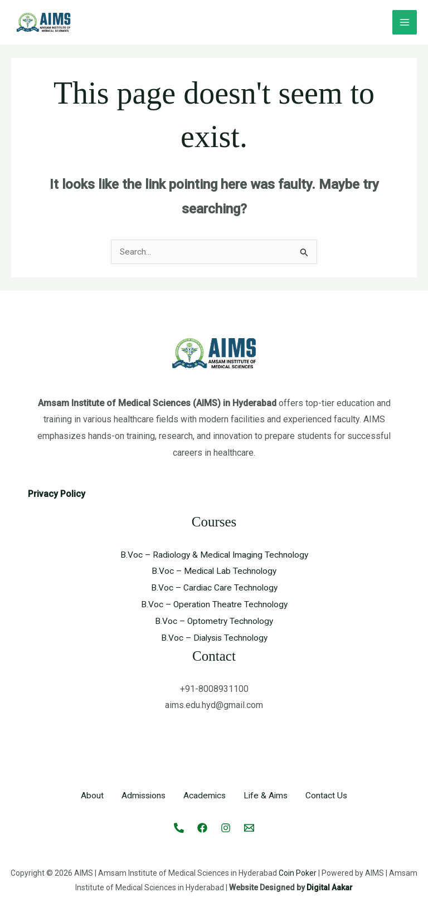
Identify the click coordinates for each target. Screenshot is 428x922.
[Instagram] (226, 827)
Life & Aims (267, 796)
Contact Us (329, 796)
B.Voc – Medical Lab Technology (214, 571)
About (89, 796)
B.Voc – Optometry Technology (214, 621)
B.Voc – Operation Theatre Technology (214, 604)
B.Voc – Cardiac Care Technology (214, 588)
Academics (205, 796)
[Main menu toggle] (404, 22)
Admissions (142, 796)
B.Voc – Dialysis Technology (214, 637)
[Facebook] (202, 827)
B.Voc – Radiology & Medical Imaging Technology (214, 555)
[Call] (179, 827)
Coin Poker (298, 872)
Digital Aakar (330, 886)
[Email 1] (249, 827)
